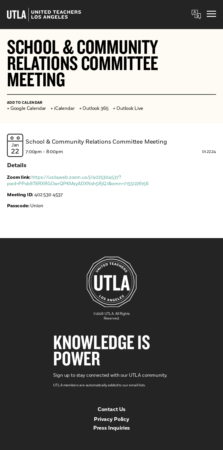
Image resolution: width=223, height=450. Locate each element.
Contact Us (111, 409)
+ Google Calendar (26, 108)
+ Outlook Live (128, 108)
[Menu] (211, 15)
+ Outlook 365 (94, 108)
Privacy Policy (111, 419)
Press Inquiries (111, 428)
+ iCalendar (62, 108)
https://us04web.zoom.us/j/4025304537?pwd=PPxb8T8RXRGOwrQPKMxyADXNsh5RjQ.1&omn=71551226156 (78, 180)
